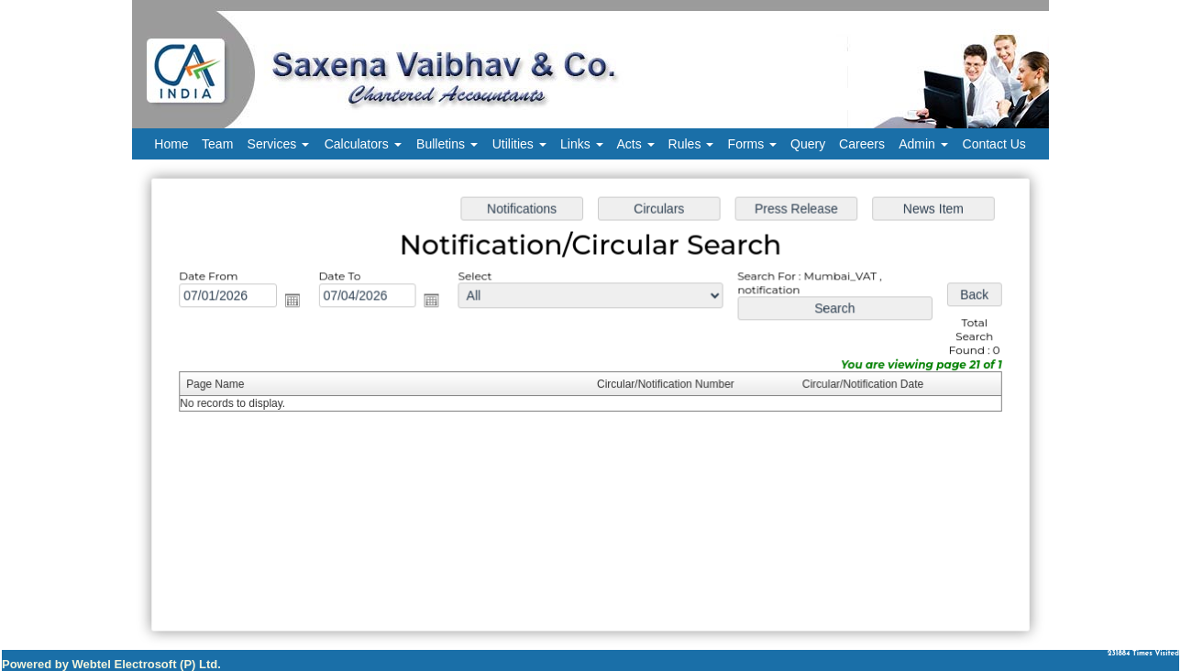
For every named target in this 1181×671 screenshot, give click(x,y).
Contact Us (994, 144)
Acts (636, 144)
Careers (862, 144)
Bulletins (447, 144)
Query (807, 144)
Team (217, 144)
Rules (691, 144)
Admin (923, 144)
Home (171, 144)
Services (279, 144)
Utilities (519, 144)
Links (581, 144)
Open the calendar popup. (298, 302)
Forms (753, 144)
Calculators (363, 144)
